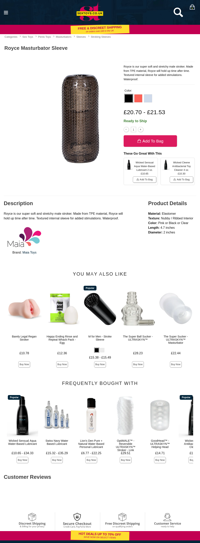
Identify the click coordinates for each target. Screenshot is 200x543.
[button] (129, 98)
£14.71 (160, 453)
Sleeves (81, 36)
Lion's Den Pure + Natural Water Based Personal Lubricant (91, 444)
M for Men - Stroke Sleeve (100, 338)
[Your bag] (192, 7)
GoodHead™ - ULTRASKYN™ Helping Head (160, 444)
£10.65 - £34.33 (22, 453)
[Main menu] (6, 12)
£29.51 (125, 453)
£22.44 (175, 353)
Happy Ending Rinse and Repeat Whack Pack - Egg (62, 339)
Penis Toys (44, 36)
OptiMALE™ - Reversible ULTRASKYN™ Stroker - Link (125, 445)
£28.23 (138, 353)
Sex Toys (27, 36)
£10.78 (24, 353)
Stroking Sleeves (101, 36)
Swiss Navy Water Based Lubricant (57, 442)
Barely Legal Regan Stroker (24, 338)
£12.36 (62, 353)
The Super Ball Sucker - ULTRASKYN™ (138, 338)
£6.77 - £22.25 (91, 453)
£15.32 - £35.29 (57, 453)
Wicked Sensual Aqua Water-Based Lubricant (22, 442)
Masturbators (63, 36)
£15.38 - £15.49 (100, 357)
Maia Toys (29, 252)
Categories (10, 36)
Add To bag (150, 141)
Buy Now (24, 364)
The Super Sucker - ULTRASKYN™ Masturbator (175, 339)
